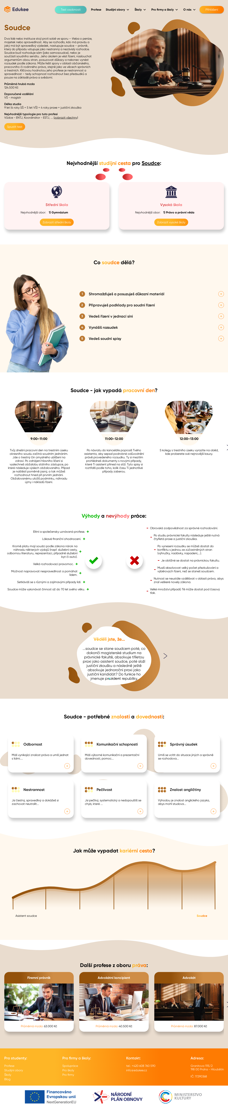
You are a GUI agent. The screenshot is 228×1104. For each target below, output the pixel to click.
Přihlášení (212, 9)
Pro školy (68, 1070)
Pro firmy (68, 1074)
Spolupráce (70, 1066)
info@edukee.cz (136, 1070)
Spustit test (14, 126)
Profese (9, 1066)
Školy (7, 1074)
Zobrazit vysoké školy (171, 222)
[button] (109, 678)
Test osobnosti (71, 9)
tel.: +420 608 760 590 (140, 1066)
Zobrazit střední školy (57, 222)
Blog (7, 1079)
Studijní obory (13, 1070)
